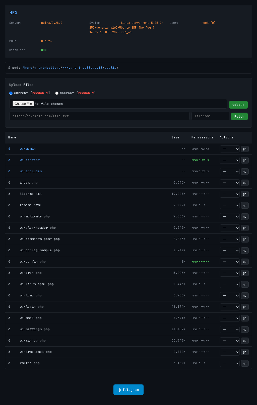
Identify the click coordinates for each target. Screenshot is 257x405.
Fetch (239, 116)
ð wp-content (24, 160)
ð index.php (23, 182)
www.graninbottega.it (82, 67)
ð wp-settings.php (29, 329)
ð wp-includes (25, 171)
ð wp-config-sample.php (34, 250)
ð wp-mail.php (25, 318)
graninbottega (47, 67)
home (28, 67)
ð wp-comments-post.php (34, 239)
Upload (238, 105)
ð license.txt (25, 194)
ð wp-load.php (25, 295)
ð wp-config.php (27, 261)
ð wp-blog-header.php (32, 227)
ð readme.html (25, 205)
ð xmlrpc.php (24, 363)
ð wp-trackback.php (30, 352)
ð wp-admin (22, 148)
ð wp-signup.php (27, 340)
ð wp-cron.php (25, 273)
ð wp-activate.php (29, 216)
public (111, 67)
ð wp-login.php (26, 306)
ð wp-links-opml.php (31, 284)
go (244, 149)
